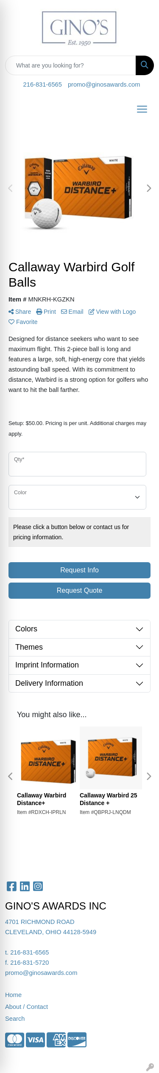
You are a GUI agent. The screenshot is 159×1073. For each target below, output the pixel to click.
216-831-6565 (42, 84)
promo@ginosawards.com (104, 84)
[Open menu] (142, 109)
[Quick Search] (70, 65)
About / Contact (26, 1006)
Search (15, 1018)
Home (13, 994)
